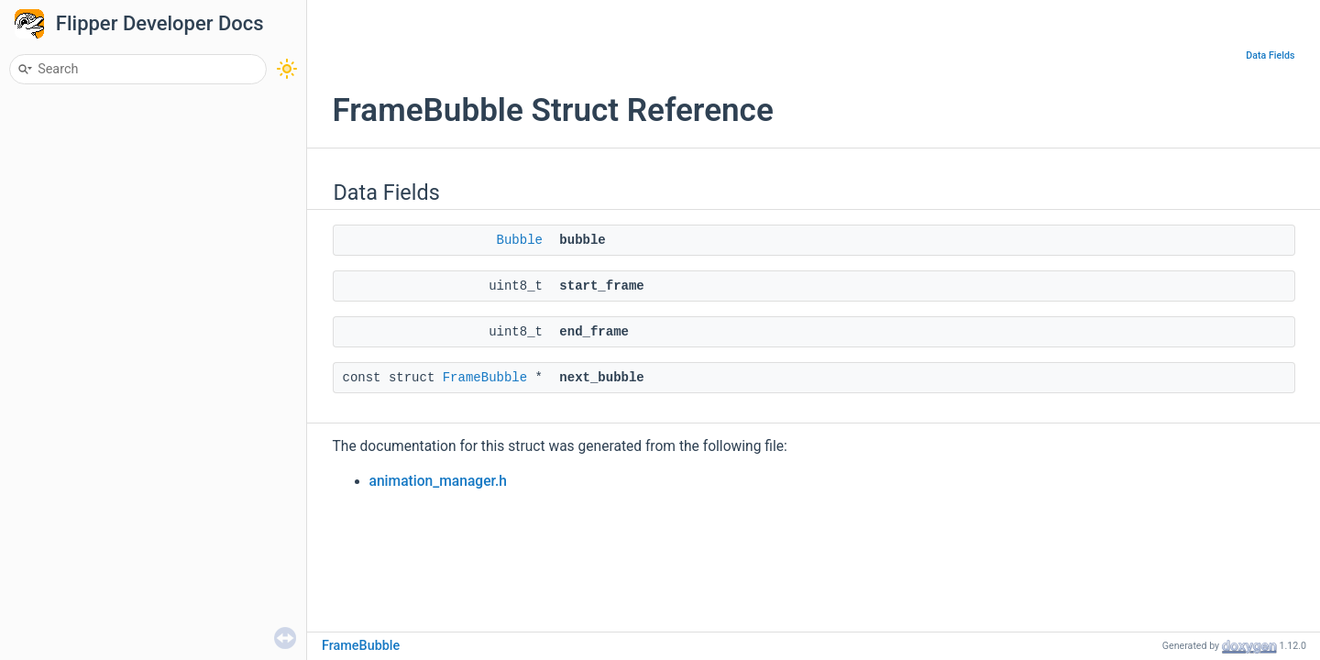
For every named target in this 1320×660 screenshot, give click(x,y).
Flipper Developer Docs (160, 23)
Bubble (520, 240)
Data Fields (1270, 55)
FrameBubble (485, 377)
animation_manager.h (438, 481)
